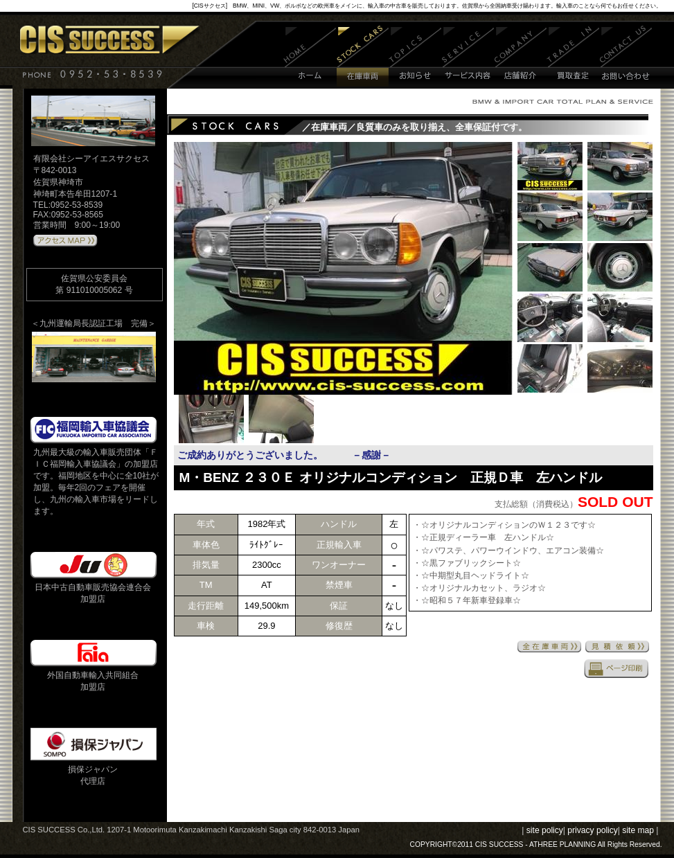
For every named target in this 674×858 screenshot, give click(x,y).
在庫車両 (363, 57)
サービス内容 (468, 57)
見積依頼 (617, 646)
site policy (544, 830)
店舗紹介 (521, 57)
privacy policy (592, 830)
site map (638, 830)
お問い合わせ (626, 57)
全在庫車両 (549, 646)
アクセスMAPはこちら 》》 (65, 241)
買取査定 (573, 57)
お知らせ (415, 57)
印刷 (616, 668)
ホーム (310, 57)
